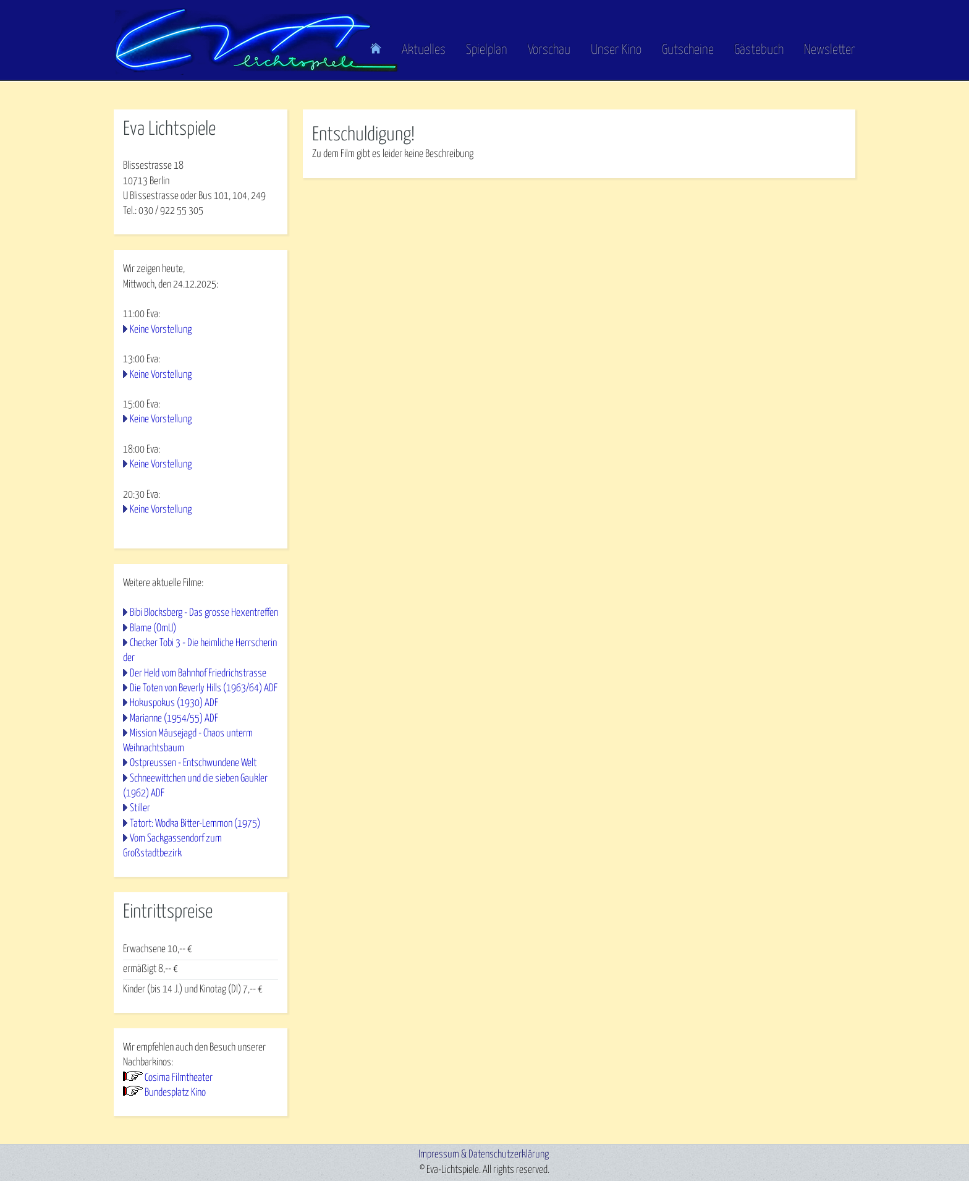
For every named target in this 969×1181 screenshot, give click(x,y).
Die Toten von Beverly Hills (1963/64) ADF (203, 688)
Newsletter (829, 50)
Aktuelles (424, 50)
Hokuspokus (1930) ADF (174, 703)
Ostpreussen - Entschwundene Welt (193, 763)
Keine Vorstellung (161, 330)
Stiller (140, 808)
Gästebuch (759, 50)
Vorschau (549, 50)
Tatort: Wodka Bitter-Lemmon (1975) (195, 824)
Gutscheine (688, 50)
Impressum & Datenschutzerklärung (483, 1154)
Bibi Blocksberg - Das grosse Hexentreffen (204, 613)
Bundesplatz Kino (175, 1093)
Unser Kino (616, 50)
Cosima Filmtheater (179, 1078)
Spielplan (486, 50)
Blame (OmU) (153, 628)
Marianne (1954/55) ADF (174, 719)
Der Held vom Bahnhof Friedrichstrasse (198, 673)
